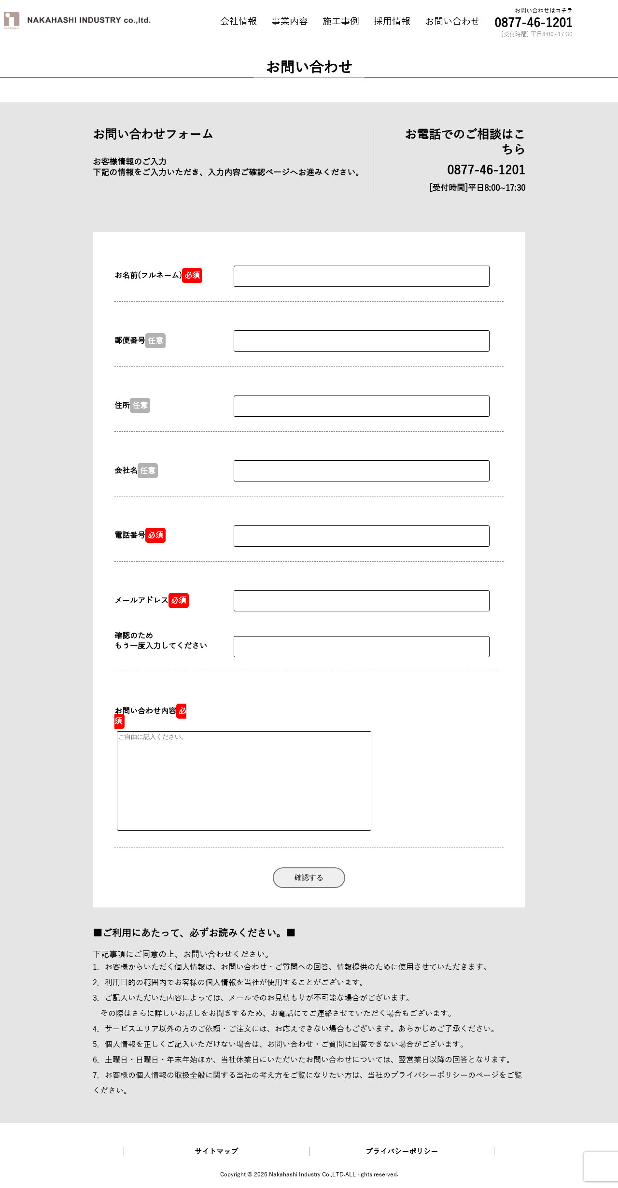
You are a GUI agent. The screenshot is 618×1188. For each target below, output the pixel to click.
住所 (132, 405)
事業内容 (289, 21)
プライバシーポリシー (429, 1075)
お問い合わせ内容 (150, 716)
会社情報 (238, 21)
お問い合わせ (452, 21)
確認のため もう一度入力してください (160, 641)
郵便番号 (140, 341)
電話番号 (140, 535)
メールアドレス (151, 600)
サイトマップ (216, 1151)
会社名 (136, 471)
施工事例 (341, 21)
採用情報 (392, 21)
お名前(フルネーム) (158, 275)
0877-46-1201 (533, 22)
